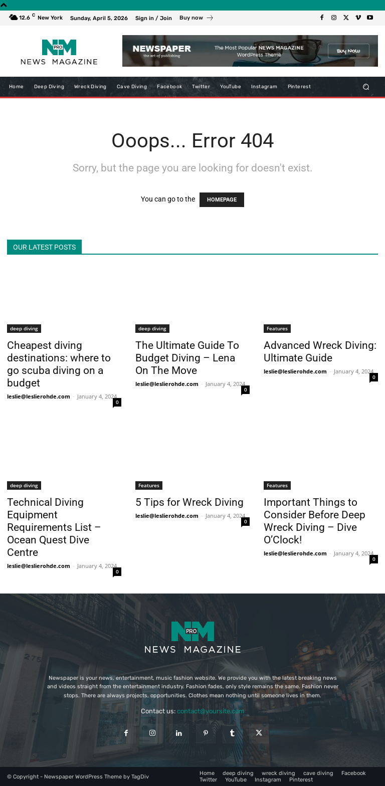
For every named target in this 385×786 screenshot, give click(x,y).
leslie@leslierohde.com (38, 396)
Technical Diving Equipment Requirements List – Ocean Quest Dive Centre (54, 527)
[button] (366, 86)
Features (277, 328)
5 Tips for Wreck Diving (189, 502)
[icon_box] (196, 19)
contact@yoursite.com (211, 711)
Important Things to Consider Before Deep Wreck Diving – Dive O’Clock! (314, 521)
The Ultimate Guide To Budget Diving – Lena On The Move (187, 357)
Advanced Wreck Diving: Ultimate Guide (320, 351)
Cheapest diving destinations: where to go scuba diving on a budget (59, 364)
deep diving (24, 328)
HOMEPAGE (222, 200)
